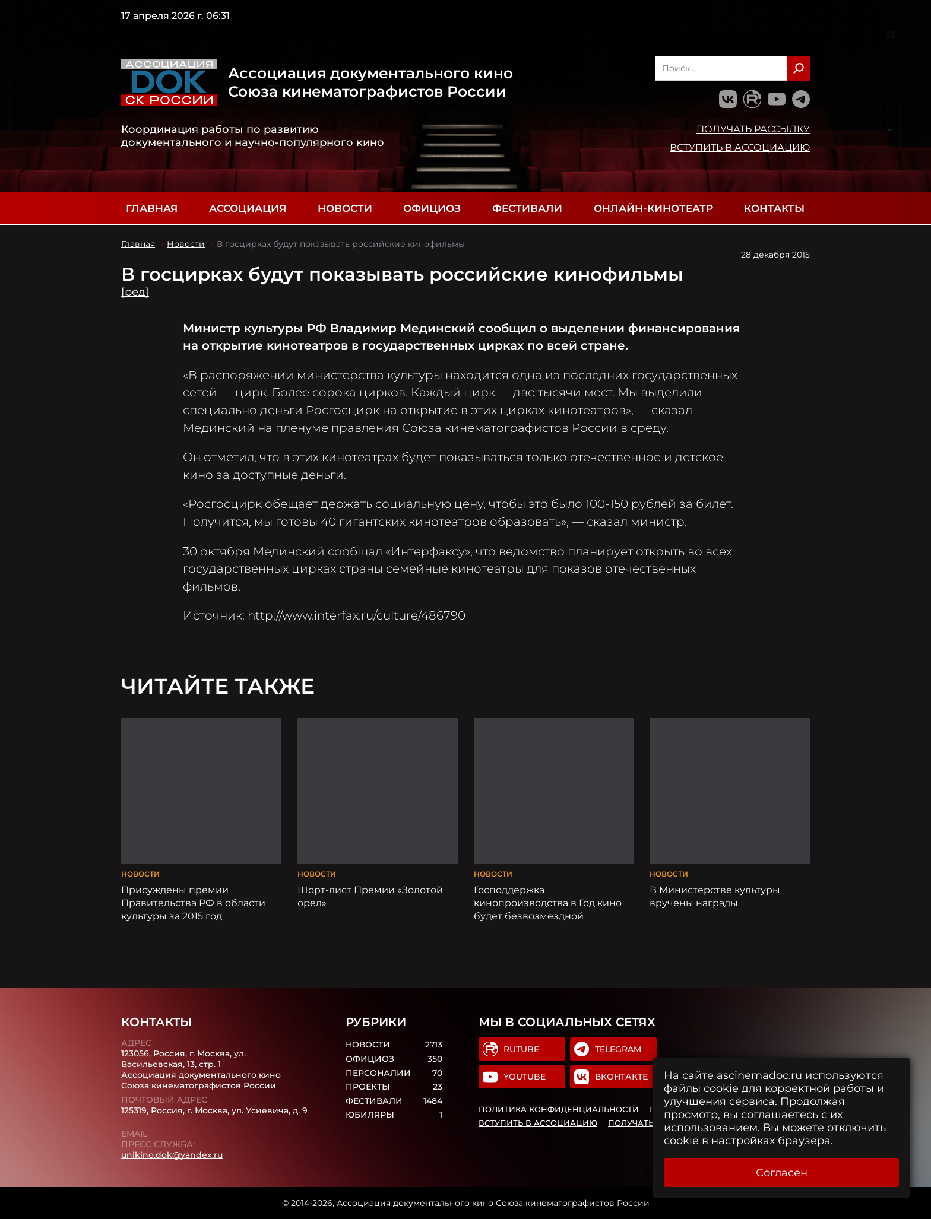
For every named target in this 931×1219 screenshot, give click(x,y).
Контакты (774, 208)
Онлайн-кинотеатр (653, 208)
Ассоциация (247, 208)
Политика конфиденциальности (559, 1109)
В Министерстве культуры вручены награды (715, 896)
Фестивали (527, 208)
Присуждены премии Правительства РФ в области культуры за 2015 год (193, 903)
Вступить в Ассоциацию (740, 147)
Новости (345, 208)
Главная (152, 208)
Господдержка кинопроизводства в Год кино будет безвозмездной (548, 903)
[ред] (135, 292)
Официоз (432, 208)
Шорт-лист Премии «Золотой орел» (370, 896)
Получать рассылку (753, 129)
